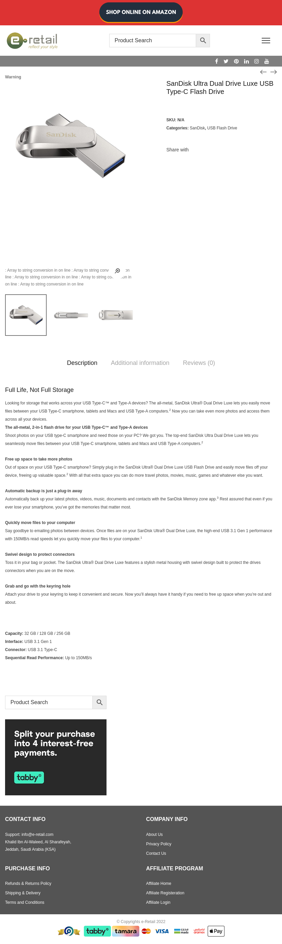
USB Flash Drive (222, 128)
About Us (154, 834)
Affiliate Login (158, 902)
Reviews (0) (199, 362)
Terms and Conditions (24, 902)
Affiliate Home (158, 883)
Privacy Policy (158, 844)
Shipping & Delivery (23, 893)
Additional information (140, 362)
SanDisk (197, 128)
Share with (177, 149)
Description (82, 362)
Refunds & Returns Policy (28, 883)
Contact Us (156, 853)
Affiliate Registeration (165, 893)
